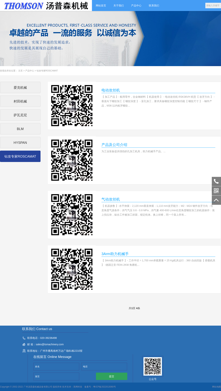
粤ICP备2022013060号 (104, 386)
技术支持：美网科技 (72, 386)
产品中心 (136, 5)
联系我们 (154, 5)
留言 (37, 376)
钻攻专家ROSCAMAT (47, 70)
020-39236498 (216, 181)
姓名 (37, 366)
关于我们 (118, 5)
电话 (85, 366)
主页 (20, 70)
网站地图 (216, 386)
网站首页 (101, 5)
